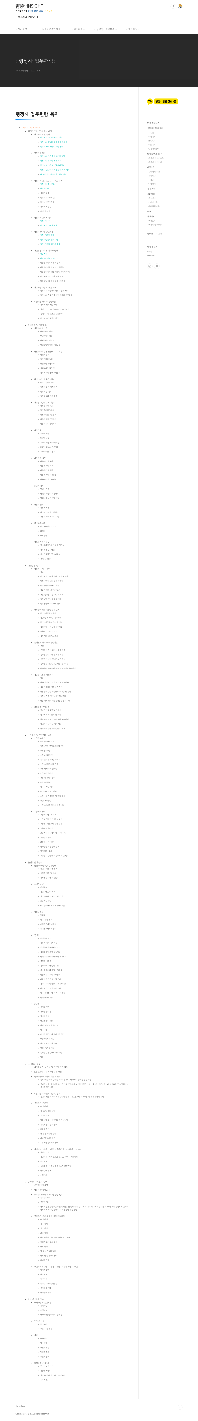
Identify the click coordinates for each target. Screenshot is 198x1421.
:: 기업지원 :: (78, 29)
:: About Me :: (22, 29)
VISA (149, 211)
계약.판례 (151, 188)
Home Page (20, 1406)
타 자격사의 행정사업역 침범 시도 (53, 174)
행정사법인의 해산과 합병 (50, 244)
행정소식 (151, 220)
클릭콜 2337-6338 (35, 10)
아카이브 (151, 216)
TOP (180, 1407)
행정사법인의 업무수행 (49, 239)
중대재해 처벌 (154, 171)
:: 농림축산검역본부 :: (105, 29)
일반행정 (151, 193)
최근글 (150, 234)
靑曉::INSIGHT (29, 6)
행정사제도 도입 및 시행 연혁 (51, 146)
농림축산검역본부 (155, 153)
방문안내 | (33, 16)
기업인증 (151, 179)
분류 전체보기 (153, 123)
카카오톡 (48, 10)
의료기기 (151, 144)
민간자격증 (152, 202)
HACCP (151, 140)
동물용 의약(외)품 (156, 158)
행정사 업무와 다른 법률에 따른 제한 (54, 170)
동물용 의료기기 (155, 162)
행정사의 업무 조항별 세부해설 (52, 165)
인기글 (159, 234)
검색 (173, 6)
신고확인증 (44, 188)
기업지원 (151, 167)
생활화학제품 (153, 206)
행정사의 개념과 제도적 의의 (51, 137)
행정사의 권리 (45, 221)
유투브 (157, 266)
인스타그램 (150, 266)
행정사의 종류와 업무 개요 (50, 160)
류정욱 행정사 (21, 10)
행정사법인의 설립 (47, 235)
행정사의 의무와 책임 (48, 225)
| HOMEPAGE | (22, 16)
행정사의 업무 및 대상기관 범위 (52, 156)
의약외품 (152, 136)
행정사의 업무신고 (47, 184)
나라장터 (152, 183)
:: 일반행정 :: (133, 29)
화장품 (151, 132)
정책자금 (152, 175)
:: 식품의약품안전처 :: (51, 29)
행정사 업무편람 (30, 127)
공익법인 (152, 198)
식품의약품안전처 (155, 128)
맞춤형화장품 (154, 148)
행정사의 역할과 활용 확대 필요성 (53, 142)
